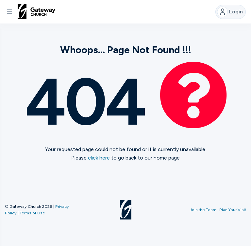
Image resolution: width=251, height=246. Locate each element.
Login (230, 12)
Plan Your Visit (232, 209)
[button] (9, 12)
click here (99, 158)
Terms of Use (32, 212)
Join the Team (203, 209)
